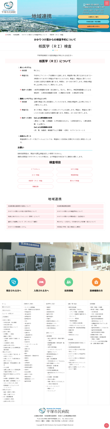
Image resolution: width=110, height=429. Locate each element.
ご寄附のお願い (51, 380)
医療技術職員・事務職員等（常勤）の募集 (98, 339)
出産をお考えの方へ (93, 26)
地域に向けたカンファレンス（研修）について (24, 217)
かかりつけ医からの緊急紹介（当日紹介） (71, 217)
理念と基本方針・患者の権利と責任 (56, 340)
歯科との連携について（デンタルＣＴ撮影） (23, 223)
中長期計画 (51, 369)
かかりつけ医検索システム (17, 228)
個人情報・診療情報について (12, 382)
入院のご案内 (6, 333)
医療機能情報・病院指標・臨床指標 (56, 345)
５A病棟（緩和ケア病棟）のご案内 (12, 341)
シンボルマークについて (55, 350)
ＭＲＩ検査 (74, 169)
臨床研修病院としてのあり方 (100, 329)
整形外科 (27, 341)
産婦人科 (27, 350)
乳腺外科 (27, 334)
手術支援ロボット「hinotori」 (56, 362)
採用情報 (92, 305)
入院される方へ (6, 311)
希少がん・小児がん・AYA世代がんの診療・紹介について (76, 223)
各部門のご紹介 (50, 305)
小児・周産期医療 (8, 398)
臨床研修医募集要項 (97, 320)
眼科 (26, 354)
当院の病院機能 (52, 348)
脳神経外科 (28, 338)
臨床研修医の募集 (96, 317)
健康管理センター (30, 380)
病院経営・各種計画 (52, 367)
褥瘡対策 (71, 331)
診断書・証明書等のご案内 (11, 379)
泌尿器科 (27, 364)
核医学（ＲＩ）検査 (35, 181)
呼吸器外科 (28, 331)
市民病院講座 (73, 322)
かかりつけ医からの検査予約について (70, 212)
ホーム (4, 305)
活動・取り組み (72, 305)
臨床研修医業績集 (97, 331)
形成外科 (27, 343)
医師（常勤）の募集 (96, 308)
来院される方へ (7, 391)
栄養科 (48, 320)
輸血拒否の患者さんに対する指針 (12, 376)
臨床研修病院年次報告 (98, 333)
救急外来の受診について (11, 328)
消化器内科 (28, 315)
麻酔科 (26, 359)
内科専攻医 (95, 313)
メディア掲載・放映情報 (77, 313)
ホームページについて (53, 387)
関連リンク (51, 390)
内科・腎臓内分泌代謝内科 (32, 310)
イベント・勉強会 (74, 319)
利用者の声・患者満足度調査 (77, 329)
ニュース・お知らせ (7, 314)
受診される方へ (6, 308)
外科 (26, 322)
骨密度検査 (74, 175)
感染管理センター (52, 324)
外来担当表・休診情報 (93, 22)
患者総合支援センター (53, 327)
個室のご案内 (7, 337)
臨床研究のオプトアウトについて (56, 375)
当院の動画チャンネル (53, 364)
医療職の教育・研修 (96, 336)
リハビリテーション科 (31, 345)
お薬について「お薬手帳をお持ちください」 (12, 361)
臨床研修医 (28, 382)
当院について (50, 334)
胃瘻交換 (35, 187)
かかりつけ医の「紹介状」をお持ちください (12, 356)
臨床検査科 (50, 317)
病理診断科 (28, 377)
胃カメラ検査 (74, 181)
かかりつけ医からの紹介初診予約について (22, 212)
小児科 (26, 347)
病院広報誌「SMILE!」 (76, 310)
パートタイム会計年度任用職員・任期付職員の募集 (99, 343)
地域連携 (55, 200)
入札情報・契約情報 (52, 378)
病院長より (50, 357)
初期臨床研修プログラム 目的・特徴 (99, 325)
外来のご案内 (6, 321)
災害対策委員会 (51, 329)
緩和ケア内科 (28, 375)
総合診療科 (28, 373)
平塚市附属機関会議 (52, 371)
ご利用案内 (5, 318)
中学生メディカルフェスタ (77, 326)
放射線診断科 (28, 366)
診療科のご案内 (93, 17)
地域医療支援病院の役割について (19, 207)
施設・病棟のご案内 (9, 393)
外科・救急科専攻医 (97, 315)
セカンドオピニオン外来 (11, 384)
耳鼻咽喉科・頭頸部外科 (32, 357)
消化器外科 (28, 324)
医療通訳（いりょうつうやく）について (11, 387)
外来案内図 (7, 330)
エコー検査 (35, 175)
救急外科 (27, 329)
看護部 (48, 308)
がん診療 (6, 368)
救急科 (26, 371)
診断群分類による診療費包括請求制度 (12, 350)
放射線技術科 (50, 313)
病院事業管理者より (52, 355)
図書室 (70, 333)
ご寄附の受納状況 (53, 385)
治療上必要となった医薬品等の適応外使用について (12, 372)
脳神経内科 (28, 320)
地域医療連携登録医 (64, 207)
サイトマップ (51, 392)
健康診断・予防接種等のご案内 (12, 365)
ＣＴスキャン (35, 169)
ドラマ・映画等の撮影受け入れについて (78, 316)
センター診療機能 (30, 308)
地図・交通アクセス (9, 395)
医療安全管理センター (53, 322)
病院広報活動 (72, 308)
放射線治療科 (28, 368)
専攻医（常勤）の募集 (97, 310)
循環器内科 (28, 317)
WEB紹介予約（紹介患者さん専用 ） (69, 228)
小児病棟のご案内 (9, 344)
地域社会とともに (74, 336)
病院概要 (49, 337)
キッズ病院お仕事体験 (76, 324)
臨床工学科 (50, 315)
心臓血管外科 (28, 336)
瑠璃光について (52, 353)
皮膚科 (26, 361)
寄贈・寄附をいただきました (56, 383)
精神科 (26, 352)
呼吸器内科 (28, 313)
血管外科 (27, 327)
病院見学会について (97, 322)
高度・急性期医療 (52, 360)
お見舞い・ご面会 (9, 335)
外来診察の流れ (8, 326)
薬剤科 (48, 310)
